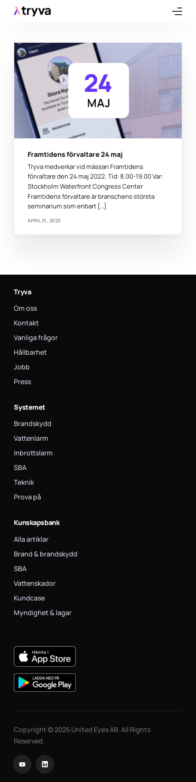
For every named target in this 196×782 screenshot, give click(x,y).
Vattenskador (35, 583)
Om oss (25, 308)
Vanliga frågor (36, 337)
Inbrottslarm (33, 452)
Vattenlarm (31, 438)
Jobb (22, 367)
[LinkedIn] (45, 764)
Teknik (24, 482)
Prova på (27, 496)
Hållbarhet (30, 352)
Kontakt (26, 322)
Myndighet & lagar (43, 612)
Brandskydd (33, 423)
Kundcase (29, 598)
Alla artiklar (31, 539)
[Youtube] (22, 764)
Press (22, 381)
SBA (20, 467)
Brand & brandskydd (45, 554)
